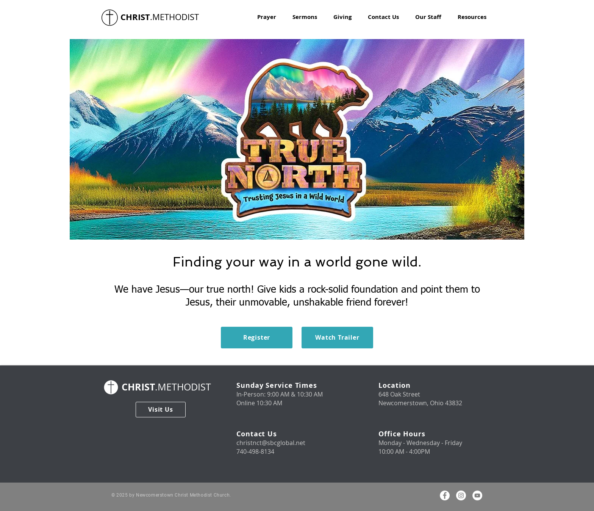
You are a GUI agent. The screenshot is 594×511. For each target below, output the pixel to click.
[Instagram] (461, 495)
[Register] (256, 337)
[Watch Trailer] (337, 337)
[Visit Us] (161, 409)
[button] (472, 17)
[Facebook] (445, 495)
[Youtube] (477, 495)
